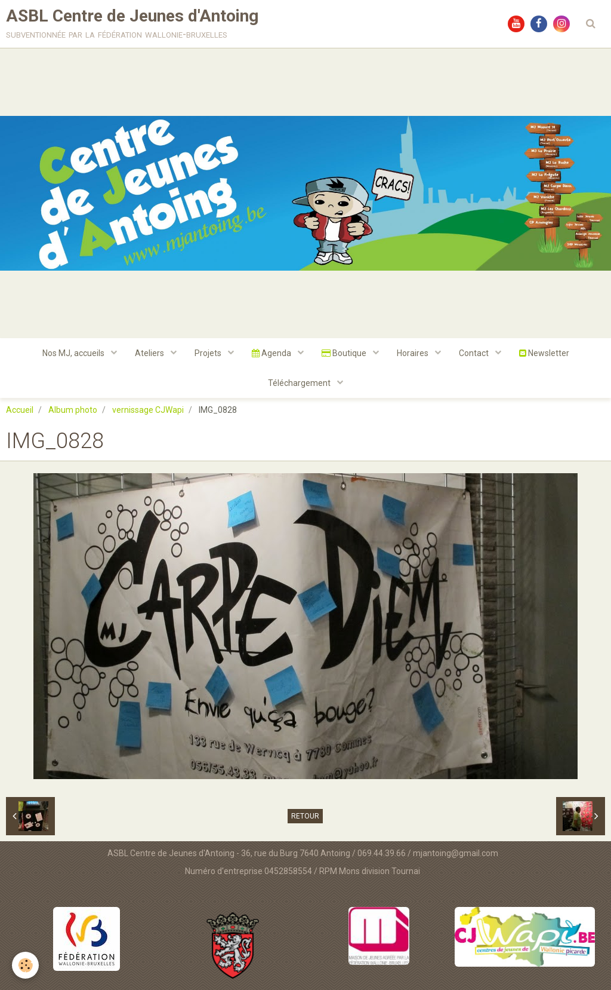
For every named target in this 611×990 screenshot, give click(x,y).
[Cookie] (25, 965)
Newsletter (544, 353)
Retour (305, 816)
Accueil (19, 410)
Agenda (272, 353)
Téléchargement (300, 383)
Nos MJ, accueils (74, 353)
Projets (209, 353)
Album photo (72, 410)
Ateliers (150, 353)
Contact (474, 353)
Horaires (413, 353)
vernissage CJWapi (148, 410)
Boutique (345, 353)
